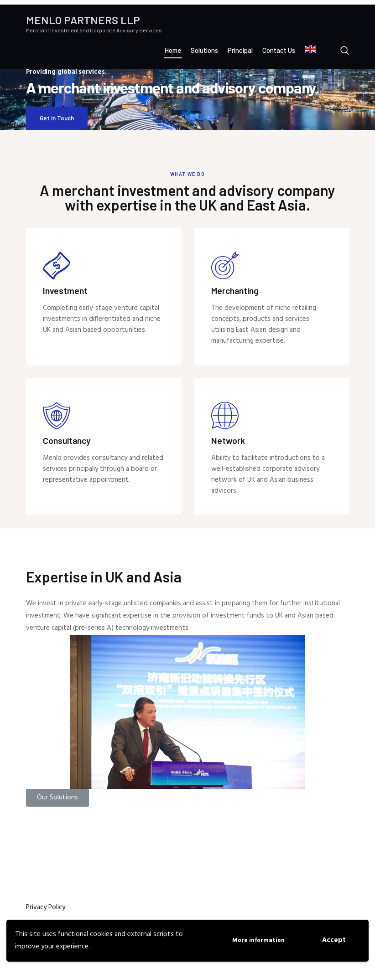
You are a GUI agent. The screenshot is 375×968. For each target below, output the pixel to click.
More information (258, 940)
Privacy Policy (45, 907)
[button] (57, 798)
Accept (334, 940)
